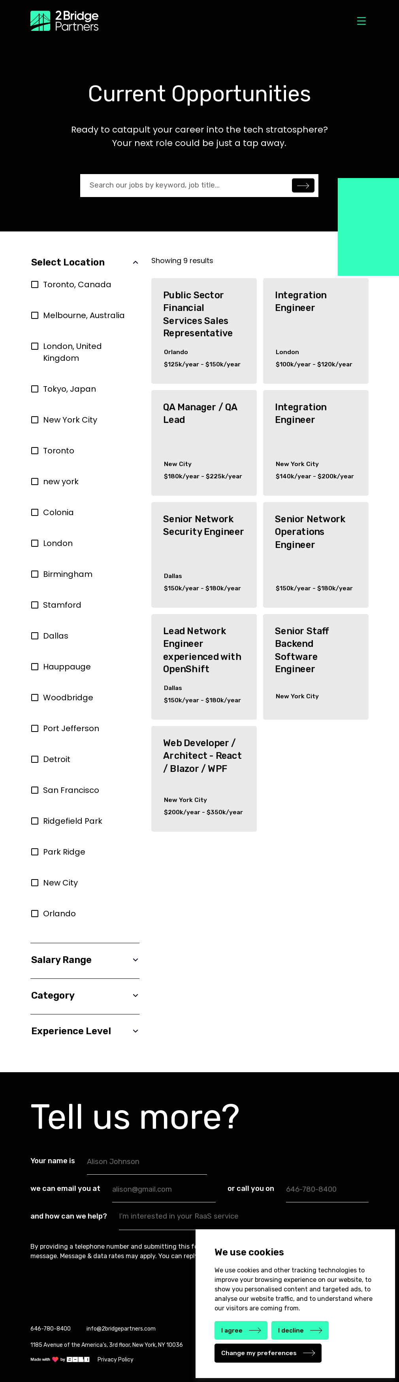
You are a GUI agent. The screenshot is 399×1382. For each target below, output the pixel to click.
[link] (60, 1359)
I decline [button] (291, 1330)
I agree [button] (232, 1330)
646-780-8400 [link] (50, 1328)
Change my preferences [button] (259, 1353)
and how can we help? (68, 1216)
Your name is (52, 1160)
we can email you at (65, 1188)
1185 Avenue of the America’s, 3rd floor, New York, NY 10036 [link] (106, 1345)
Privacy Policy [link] (116, 1359)
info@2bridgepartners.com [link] (121, 1328)
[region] (85, 605)
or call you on (251, 1188)
